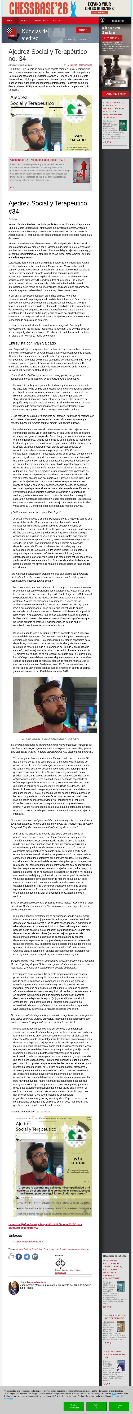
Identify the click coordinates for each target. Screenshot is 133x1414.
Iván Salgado (61, 1249)
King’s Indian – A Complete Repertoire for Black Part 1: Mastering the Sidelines (113, 110)
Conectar (118, 21)
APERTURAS (41, 20)
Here (114, 1393)
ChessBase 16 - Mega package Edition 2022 (37, 159)
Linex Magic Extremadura (29, 1241)
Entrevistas (48, 1249)
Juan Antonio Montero (78, 1249)
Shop (10, 20)
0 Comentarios (85, 65)
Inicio (25, 20)
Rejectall (96, 1406)
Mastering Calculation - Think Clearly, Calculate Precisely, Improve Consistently (112, 1269)
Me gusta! (72, 65)
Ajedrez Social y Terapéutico (29, 1249)
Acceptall (119, 1406)
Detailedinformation (74, 1406)
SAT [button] (56, 20)
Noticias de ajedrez (35, 34)
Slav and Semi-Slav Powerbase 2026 (114, 1354)
